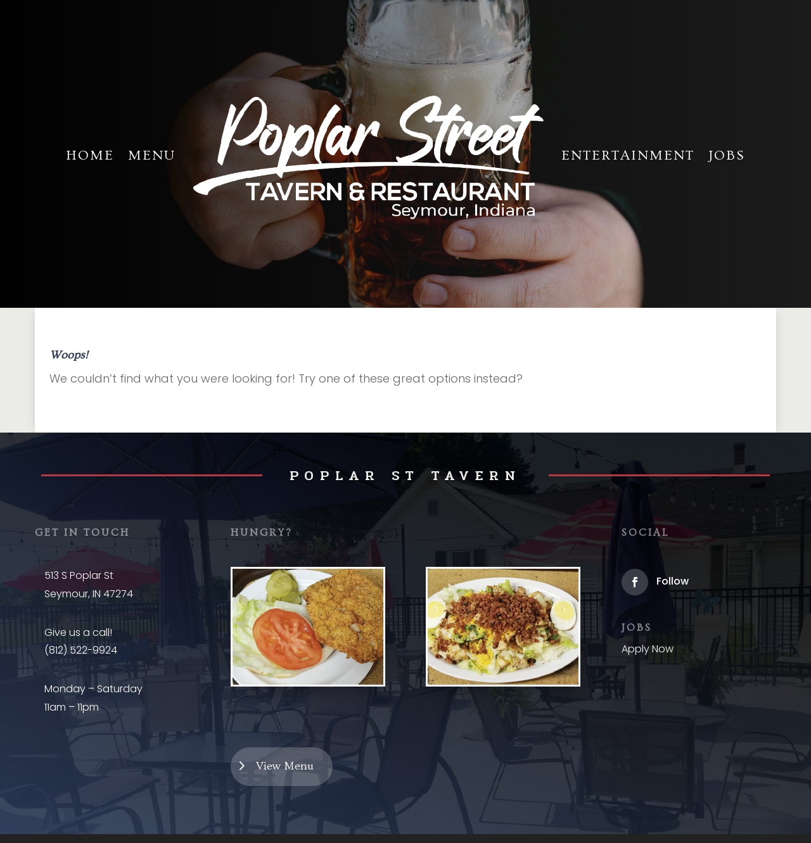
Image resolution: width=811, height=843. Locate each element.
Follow (672, 581)
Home (90, 155)
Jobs (726, 155)
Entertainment (627, 155)
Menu (152, 155)
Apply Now (648, 649)
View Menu (285, 766)
